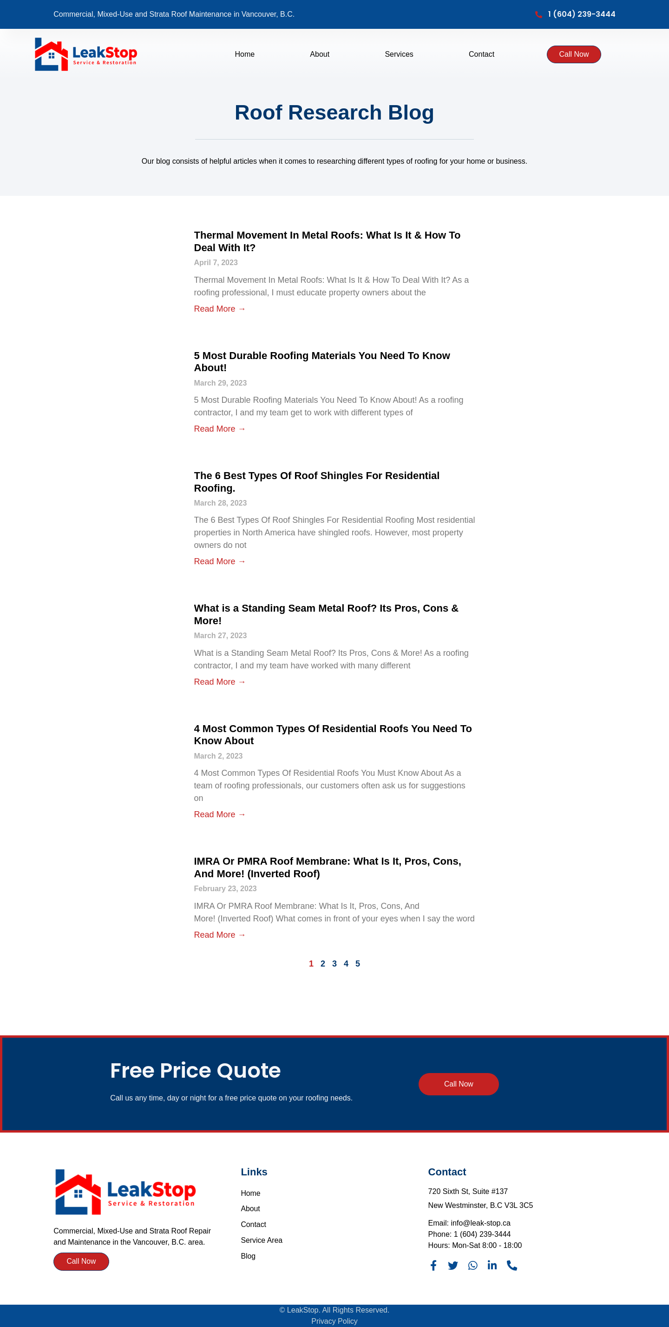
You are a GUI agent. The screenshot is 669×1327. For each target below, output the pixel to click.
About (319, 54)
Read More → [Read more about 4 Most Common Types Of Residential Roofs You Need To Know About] (220, 814)
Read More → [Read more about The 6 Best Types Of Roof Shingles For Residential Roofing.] (220, 561)
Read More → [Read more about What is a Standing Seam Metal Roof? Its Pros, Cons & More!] (220, 682)
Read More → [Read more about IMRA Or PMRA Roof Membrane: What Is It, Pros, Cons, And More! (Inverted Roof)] (220, 935)
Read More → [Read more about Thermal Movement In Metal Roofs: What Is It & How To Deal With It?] (220, 308)
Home (245, 54)
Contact (481, 54)
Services (399, 54)
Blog (248, 1256)
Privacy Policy (334, 1321)
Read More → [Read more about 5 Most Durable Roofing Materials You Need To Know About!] (220, 428)
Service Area (262, 1241)
